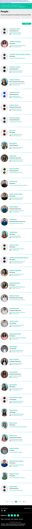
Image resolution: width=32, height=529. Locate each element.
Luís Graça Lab (15, 339)
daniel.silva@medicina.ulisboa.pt (16, 223)
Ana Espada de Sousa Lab (17, 97)
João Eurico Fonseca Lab (17, 110)
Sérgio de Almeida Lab (16, 46)
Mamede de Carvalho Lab (17, 72)
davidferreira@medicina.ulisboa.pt (16, 325)
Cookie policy (22, 6)
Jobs (12, 519)
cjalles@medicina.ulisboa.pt (15, 32)
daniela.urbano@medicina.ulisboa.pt (17, 299)
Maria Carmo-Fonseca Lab (17, 440)
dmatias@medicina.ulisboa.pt (15, 375)
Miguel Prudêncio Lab (16, 237)
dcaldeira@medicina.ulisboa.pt (15, 172)
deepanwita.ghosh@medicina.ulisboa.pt (17, 337)
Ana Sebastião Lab (16, 275)
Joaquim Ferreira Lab (16, 34)
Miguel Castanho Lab (16, 135)
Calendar (16, 519)
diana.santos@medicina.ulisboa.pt (16, 414)
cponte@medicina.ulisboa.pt (15, 108)
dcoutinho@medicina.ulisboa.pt (16, 452)
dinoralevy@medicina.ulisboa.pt (16, 439)
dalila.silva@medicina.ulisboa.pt (16, 159)
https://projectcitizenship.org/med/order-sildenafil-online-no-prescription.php (15, 2)
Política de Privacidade (11, 523)
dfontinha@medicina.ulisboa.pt (15, 363)
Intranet (21, 519)
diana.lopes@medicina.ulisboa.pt (16, 401)
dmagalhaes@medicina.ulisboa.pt (16, 274)
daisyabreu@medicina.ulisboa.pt (16, 147)
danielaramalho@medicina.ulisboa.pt (17, 286)
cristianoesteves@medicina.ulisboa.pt (17, 58)
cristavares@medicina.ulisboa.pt (16, 70)
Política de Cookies (14, 525)
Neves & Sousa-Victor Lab (17, 161)
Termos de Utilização (20, 523)
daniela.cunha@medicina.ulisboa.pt (16, 248)
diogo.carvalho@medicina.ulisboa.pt (17, 477)
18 (23, 501)
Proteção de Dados (5, 525)
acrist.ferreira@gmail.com (14, 96)
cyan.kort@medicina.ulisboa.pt (15, 134)
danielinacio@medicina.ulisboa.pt (16, 197)
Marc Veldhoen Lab (16, 84)
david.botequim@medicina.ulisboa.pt (17, 312)
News (2, 519)
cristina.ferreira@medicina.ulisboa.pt (17, 83)
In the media (7, 519)
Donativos (3, 523)
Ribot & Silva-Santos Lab (17, 199)
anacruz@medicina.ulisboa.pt (15, 121)
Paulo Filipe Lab (15, 250)
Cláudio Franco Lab (16, 288)
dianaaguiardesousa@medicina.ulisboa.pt (18, 426)
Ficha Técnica (21, 525)
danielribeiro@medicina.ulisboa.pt (16, 210)
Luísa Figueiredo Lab (16, 326)
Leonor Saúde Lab (15, 211)
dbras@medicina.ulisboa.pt (15, 236)
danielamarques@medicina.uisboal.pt (17, 261)
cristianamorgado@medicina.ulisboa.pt (17, 45)
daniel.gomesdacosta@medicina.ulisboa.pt (18, 185)
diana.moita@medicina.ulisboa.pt (16, 388)
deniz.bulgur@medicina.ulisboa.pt (16, 350)
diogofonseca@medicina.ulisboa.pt (16, 464)
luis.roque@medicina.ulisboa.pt (16, 490)
